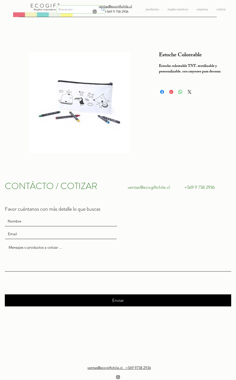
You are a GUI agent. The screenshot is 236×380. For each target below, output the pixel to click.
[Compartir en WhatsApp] (180, 92)
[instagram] (94, 11)
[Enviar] (118, 300)
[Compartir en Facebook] (162, 92)
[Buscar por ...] (75, 9)
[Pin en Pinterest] (171, 92)
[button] (177, 7)
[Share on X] (189, 92)
